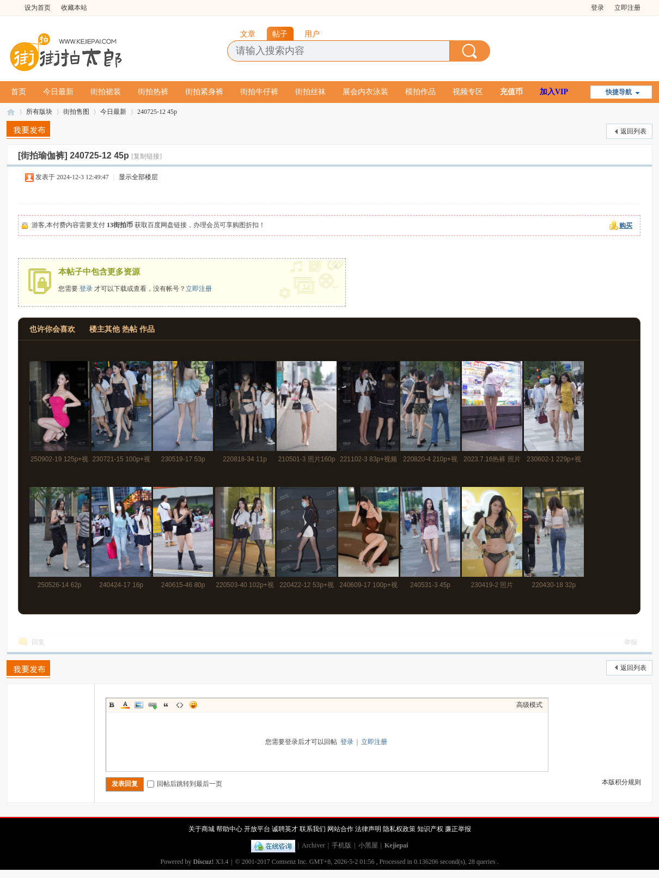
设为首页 (38, 7)
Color (125, 704)
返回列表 (633, 131)
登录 (597, 7)
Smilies (193, 704)
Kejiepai (396, 845)
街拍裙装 (105, 92)
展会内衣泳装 (365, 92)
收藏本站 (74, 7)
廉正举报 (458, 829)
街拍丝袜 (310, 92)
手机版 (341, 845)
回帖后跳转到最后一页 (184, 784)
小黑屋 (368, 845)
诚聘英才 (285, 829)
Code (179, 704)
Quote (166, 704)
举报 (630, 642)
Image (138, 704)
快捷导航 (619, 92)
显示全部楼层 (138, 177)
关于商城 (201, 829)
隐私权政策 (399, 829)
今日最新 (58, 92)
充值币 (511, 92)
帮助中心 (229, 829)
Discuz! (203, 861)
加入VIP (554, 92)
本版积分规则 (621, 782)
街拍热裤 (153, 92)
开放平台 (257, 829)
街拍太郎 (11, 112)
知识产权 (430, 829)
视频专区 (468, 92)
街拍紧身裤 (204, 92)
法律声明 (368, 829)
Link (152, 704)
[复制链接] (146, 156)
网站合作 (340, 829)
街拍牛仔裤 (259, 92)
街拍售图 (76, 111)
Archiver (313, 845)
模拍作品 (420, 92)
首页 (18, 92)
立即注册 (627, 7)
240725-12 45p (157, 111)
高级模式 (529, 705)
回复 (38, 642)
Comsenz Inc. (290, 861)
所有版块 (39, 111)
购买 (625, 225)
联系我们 (313, 829)
